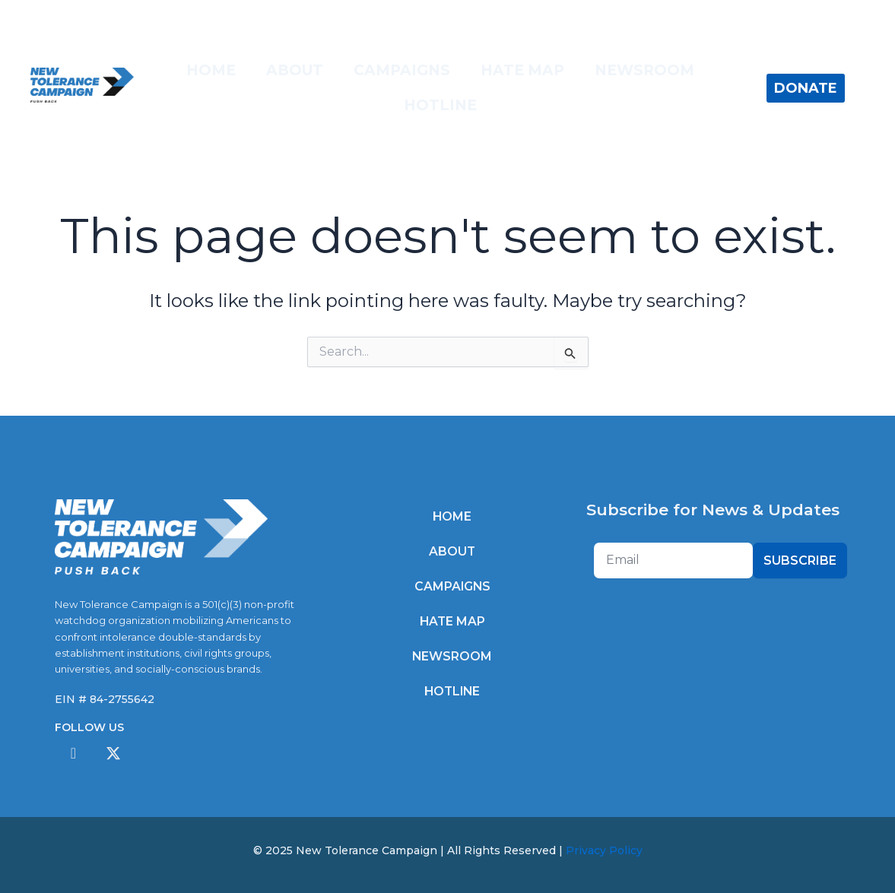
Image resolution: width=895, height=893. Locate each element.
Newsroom (644, 70)
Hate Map (522, 70)
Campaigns (402, 70)
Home (211, 70)
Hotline (440, 105)
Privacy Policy (604, 850)
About (294, 70)
